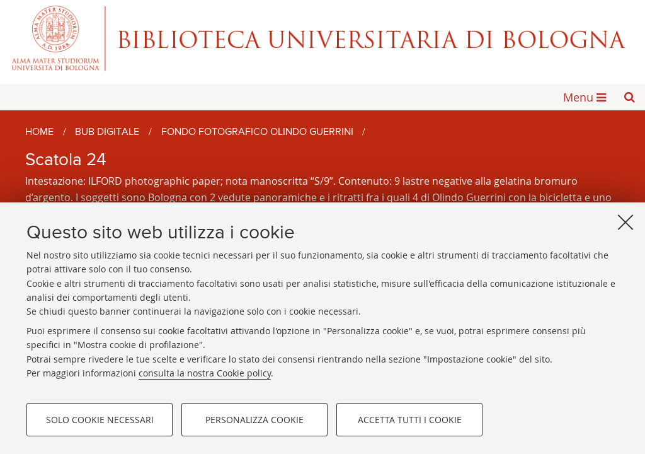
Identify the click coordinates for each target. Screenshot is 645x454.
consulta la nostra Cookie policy (205, 373)
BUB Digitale (107, 132)
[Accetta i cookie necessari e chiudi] (625, 222)
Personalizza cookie (254, 420)
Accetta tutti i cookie (410, 420)
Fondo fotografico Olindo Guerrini (257, 132)
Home (39, 132)
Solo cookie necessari (100, 420)
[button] (629, 97)
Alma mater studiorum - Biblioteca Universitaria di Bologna (322, 38)
